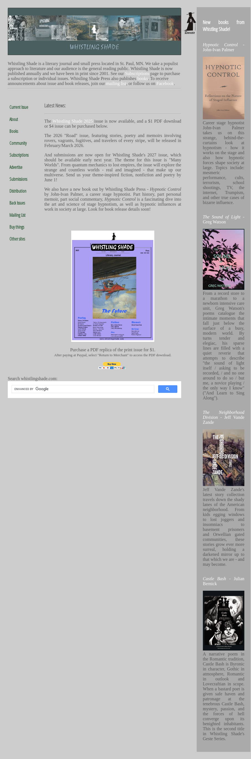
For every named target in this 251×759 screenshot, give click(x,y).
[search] (82, 389)
